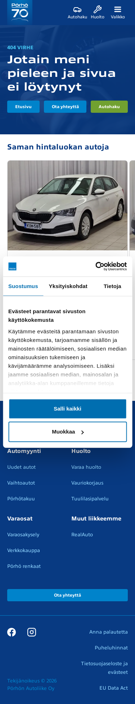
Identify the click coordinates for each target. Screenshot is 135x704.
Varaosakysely (23, 534)
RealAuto (82, 534)
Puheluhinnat (111, 647)
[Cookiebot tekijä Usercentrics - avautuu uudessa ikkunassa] (96, 266)
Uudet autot (21, 467)
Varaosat (19, 518)
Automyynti (24, 451)
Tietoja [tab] (112, 286)
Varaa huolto (86, 467)
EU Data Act (113, 688)
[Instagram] (31, 632)
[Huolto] (97, 12)
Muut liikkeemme (96, 518)
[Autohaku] (77, 12)
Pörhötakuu (21, 498)
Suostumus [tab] (23, 286)
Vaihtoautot (21, 483)
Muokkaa (68, 432)
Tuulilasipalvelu (90, 498)
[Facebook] (11, 632)
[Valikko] (118, 12)
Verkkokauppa (23, 550)
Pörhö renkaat (24, 566)
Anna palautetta (108, 632)
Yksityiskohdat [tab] (68, 286)
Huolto (81, 451)
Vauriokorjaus (87, 483)
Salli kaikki (67, 409)
